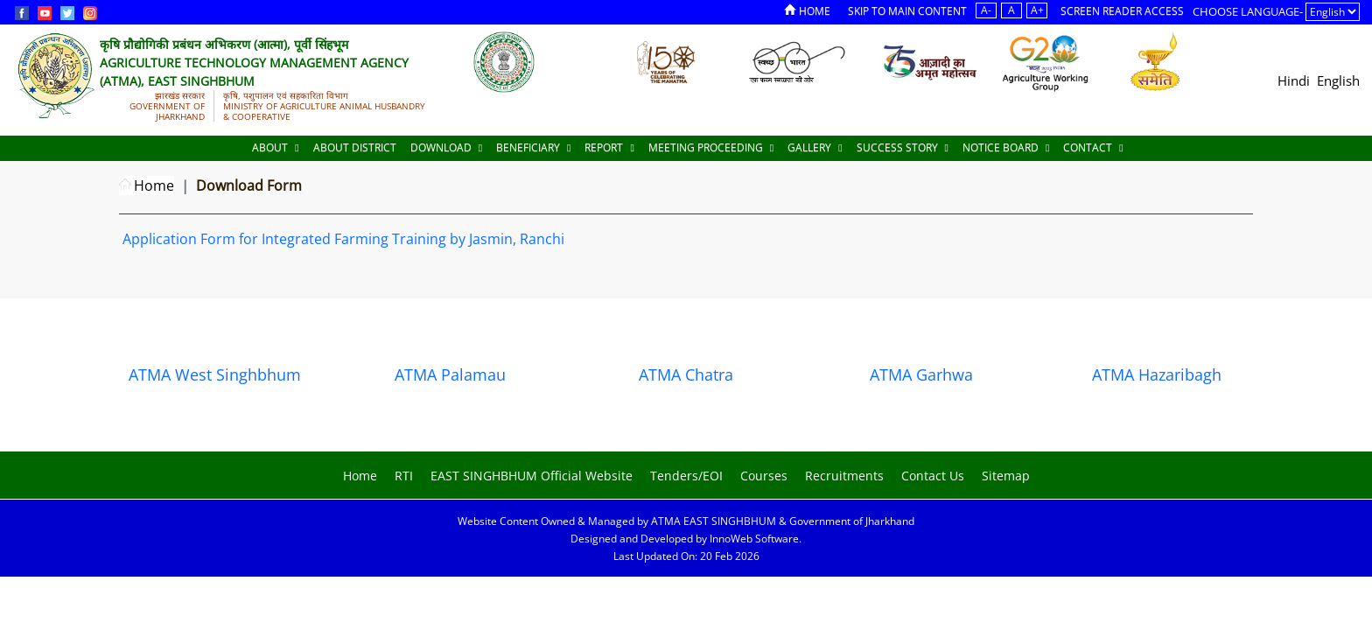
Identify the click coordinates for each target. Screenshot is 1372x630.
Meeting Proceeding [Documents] (711, 147)
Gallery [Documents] (815, 147)
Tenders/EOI (686, 475)
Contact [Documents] (1093, 147)
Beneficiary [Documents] (533, 147)
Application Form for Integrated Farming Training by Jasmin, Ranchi (343, 238)
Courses (764, 475)
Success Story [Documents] (902, 147)
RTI (404, 475)
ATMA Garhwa (921, 374)
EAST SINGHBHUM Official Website (531, 475)
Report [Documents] (609, 147)
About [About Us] (275, 147)
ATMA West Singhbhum (215, 374)
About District (354, 147)
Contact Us (932, 475)
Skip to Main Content (907, 11)
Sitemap (1006, 475)
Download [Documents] (446, 147)
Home (807, 11)
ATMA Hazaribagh (1157, 374)
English (1338, 80)
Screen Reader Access (1122, 11)
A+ (1037, 10)
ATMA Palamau (450, 374)
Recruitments (844, 475)
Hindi (1294, 80)
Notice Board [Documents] (1005, 147)
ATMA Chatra (686, 374)
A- (986, 10)
